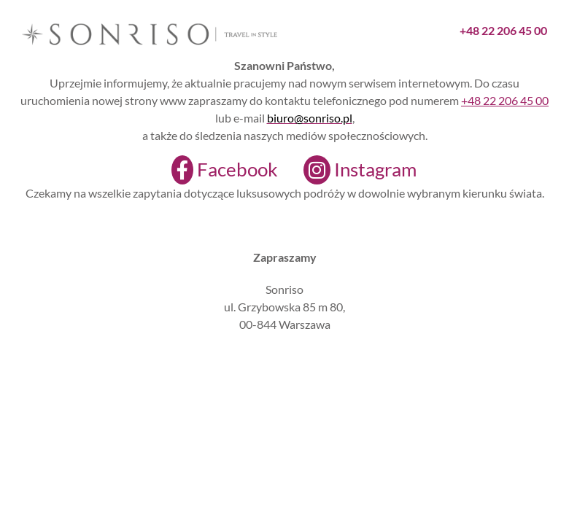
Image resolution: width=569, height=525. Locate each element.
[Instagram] (351, 169)
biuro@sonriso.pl (309, 118)
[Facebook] (216, 169)
